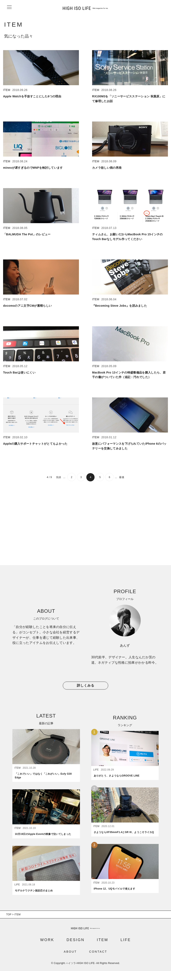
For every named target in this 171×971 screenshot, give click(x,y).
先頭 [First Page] (58, 477)
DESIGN (75, 940)
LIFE (126, 940)
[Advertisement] (85, 524)
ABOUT (70, 951)
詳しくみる (85, 685)
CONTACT (98, 951)
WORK (47, 940)
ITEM (102, 940)
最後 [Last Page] (121, 477)
